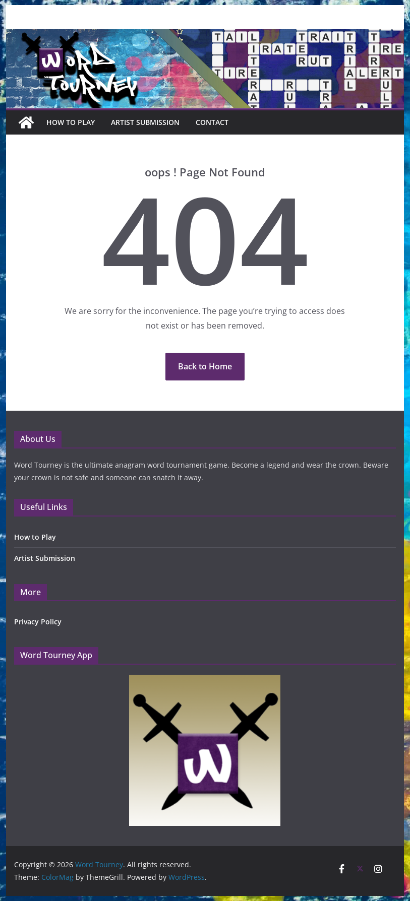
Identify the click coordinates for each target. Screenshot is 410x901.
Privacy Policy (38, 621)
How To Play (70, 122)
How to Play (35, 537)
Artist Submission (145, 122)
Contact (212, 122)
